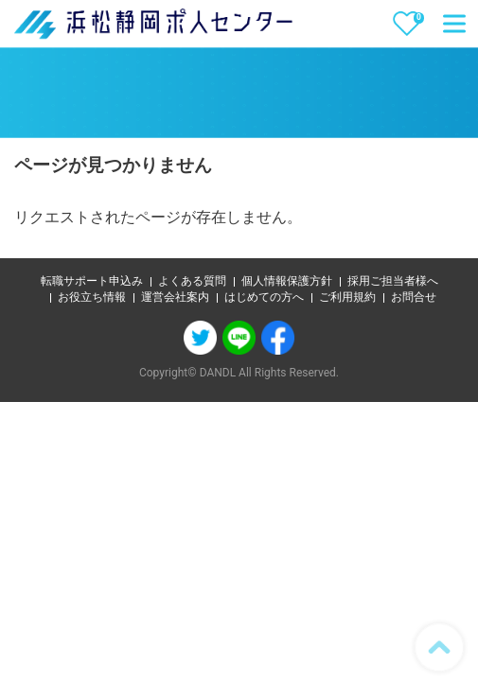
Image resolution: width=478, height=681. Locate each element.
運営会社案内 (175, 297)
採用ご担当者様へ (392, 281)
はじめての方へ (264, 297)
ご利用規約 (347, 297)
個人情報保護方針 (286, 281)
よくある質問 (192, 281)
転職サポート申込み (92, 281)
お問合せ (413, 297)
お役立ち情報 (92, 297)
